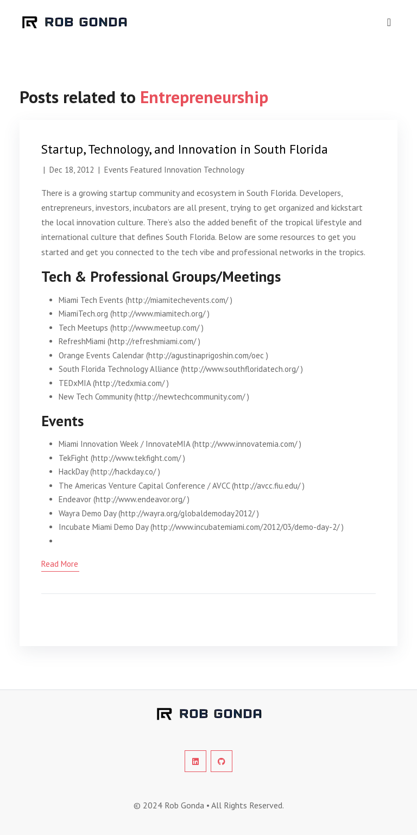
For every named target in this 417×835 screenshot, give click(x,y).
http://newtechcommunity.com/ (190, 396)
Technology (224, 170)
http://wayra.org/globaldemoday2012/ (188, 513)
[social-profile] (195, 761)
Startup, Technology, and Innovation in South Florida (184, 149)
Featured (146, 170)
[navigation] (389, 22)
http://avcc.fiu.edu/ (267, 485)
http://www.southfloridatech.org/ (241, 369)
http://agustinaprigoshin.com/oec (206, 355)
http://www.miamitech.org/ (158, 313)
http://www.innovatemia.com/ (245, 444)
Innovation (182, 170)
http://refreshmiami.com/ (153, 341)
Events (116, 170)
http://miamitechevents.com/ (178, 300)
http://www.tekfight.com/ (137, 458)
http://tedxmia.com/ (130, 383)
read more (59, 564)
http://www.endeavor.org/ (140, 499)
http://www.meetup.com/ (155, 327)
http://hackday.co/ (124, 471)
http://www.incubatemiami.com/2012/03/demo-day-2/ (246, 527)
